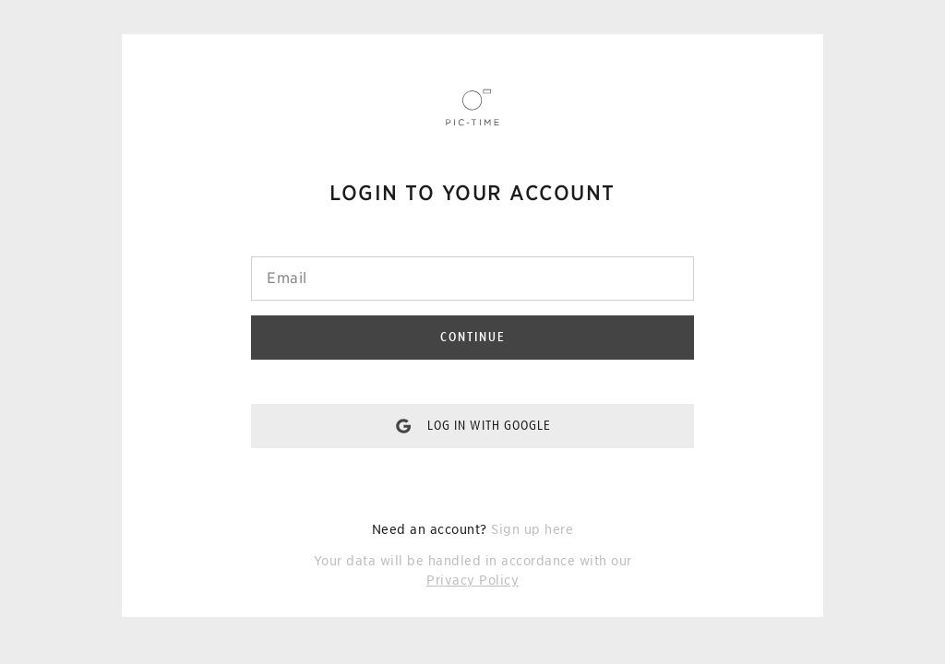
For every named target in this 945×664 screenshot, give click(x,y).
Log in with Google (489, 425)
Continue (473, 336)
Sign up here (532, 529)
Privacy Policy (472, 580)
